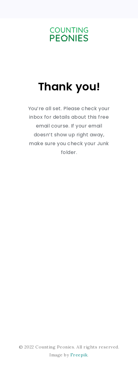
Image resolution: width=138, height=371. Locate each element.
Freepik (79, 355)
